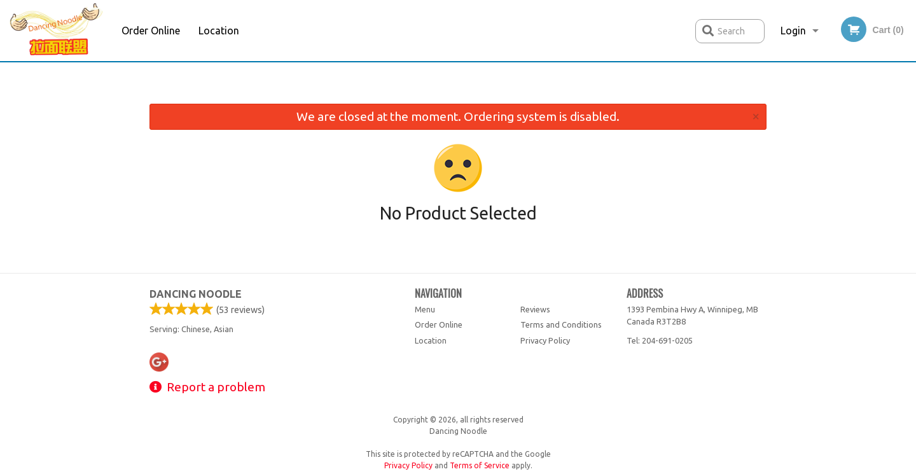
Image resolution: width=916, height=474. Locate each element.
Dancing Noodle (195, 294)
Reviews (535, 309)
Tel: (660, 340)
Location (218, 30)
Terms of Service (480, 465)
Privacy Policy (545, 340)
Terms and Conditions (561, 324)
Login (793, 30)
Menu (425, 309)
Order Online (150, 30)
